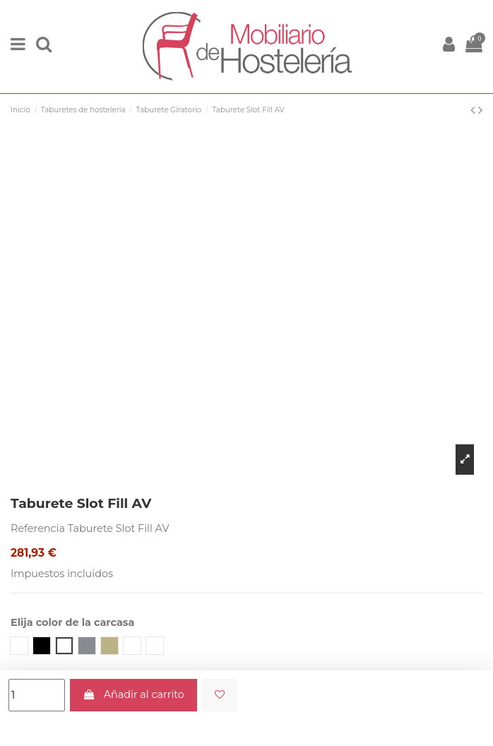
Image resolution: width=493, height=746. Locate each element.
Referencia (38, 528)
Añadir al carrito (133, 694)
